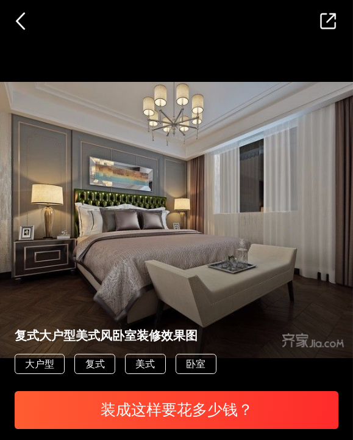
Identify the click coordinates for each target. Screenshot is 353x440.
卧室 (195, 363)
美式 (145, 363)
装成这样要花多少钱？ (177, 409)
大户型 (39, 363)
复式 (95, 363)
